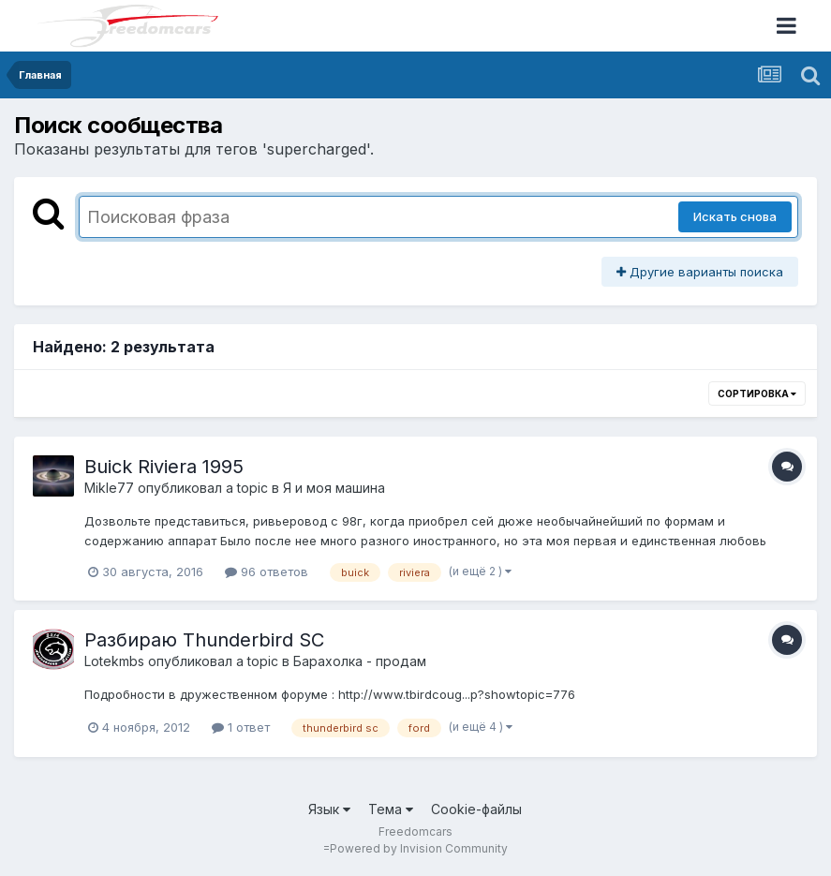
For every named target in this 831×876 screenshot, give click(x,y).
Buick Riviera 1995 (164, 466)
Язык (329, 809)
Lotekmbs (114, 661)
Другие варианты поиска (699, 271)
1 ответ (241, 727)
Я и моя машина (334, 488)
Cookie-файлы (476, 809)
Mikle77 (109, 488)
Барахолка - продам (359, 661)
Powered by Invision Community (419, 848)
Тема (390, 809)
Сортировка (757, 393)
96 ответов (266, 571)
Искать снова (735, 216)
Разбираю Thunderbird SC (204, 640)
